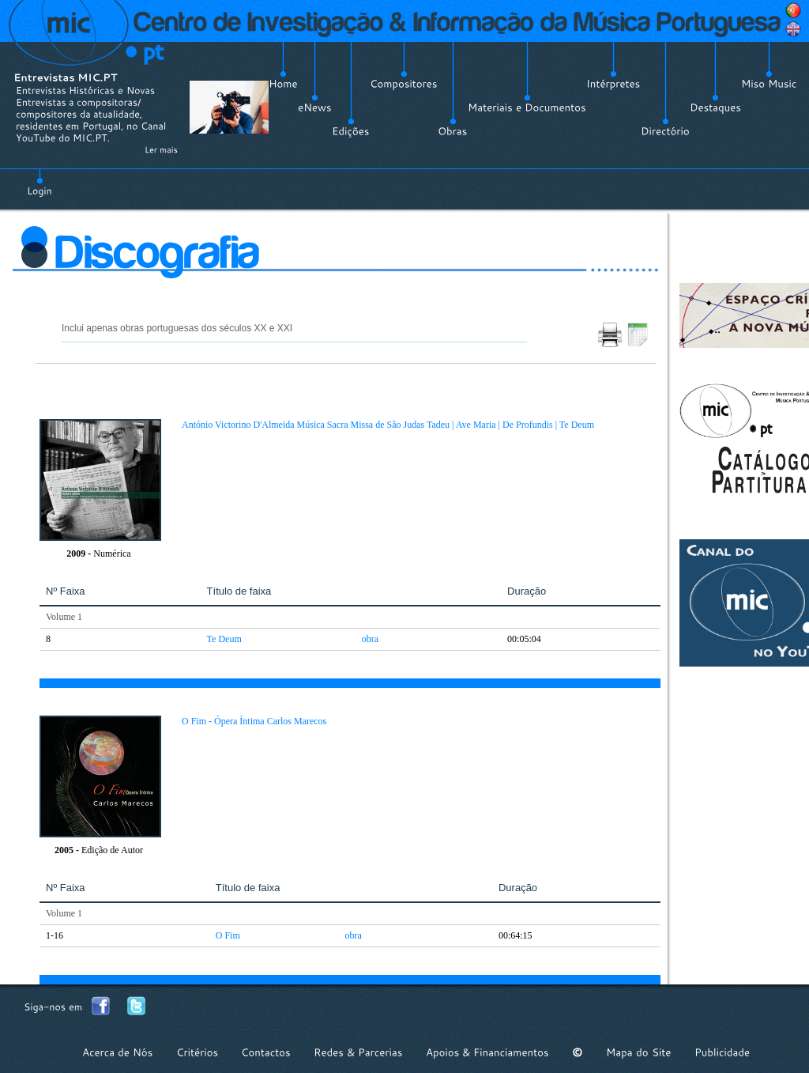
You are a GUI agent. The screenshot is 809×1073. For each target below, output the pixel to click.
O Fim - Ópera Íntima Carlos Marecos (254, 721)
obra (370, 638)
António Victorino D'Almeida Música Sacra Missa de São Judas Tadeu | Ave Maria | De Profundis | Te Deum (388, 424)
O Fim (228, 935)
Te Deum (224, 638)
